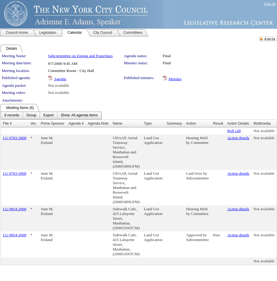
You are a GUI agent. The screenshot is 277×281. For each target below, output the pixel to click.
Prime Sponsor (52, 123)
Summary (174, 123)
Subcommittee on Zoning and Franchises (80, 56)
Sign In (270, 3)
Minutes (175, 79)
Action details (238, 138)
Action (191, 123)
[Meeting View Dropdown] (79, 115)
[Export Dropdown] (48, 115)
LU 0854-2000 (14, 209)
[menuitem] (12, 115)
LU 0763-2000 (14, 138)
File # (7, 123)
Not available (58, 85)
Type (148, 123)
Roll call (234, 131)
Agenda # (76, 123)
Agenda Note (98, 123)
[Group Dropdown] (31, 115)
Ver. (34, 123)
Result (218, 123)
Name (117, 123)
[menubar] (51, 115)
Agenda (60, 79)
